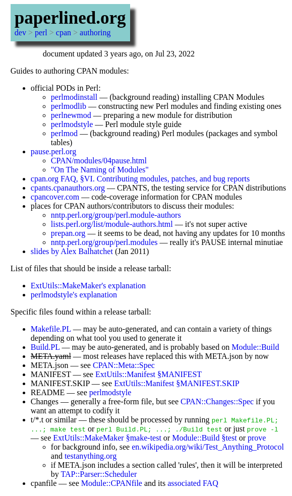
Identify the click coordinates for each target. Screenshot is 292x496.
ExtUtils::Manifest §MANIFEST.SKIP (177, 383)
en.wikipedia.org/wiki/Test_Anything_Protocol (208, 447)
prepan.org (68, 233)
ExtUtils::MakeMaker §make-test (107, 437)
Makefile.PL (51, 329)
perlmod (64, 133)
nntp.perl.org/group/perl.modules (104, 242)
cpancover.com (55, 197)
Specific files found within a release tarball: (81, 311)
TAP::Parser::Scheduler (99, 474)
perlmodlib (68, 106)
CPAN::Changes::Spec (217, 401)
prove (257, 437)
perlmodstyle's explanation (74, 294)
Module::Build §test (204, 437)
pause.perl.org (53, 151)
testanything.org (90, 456)
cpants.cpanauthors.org (68, 187)
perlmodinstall (74, 97)
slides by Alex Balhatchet (72, 251)
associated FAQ (192, 483)
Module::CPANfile (111, 483)
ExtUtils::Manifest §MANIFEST (148, 374)
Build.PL (45, 347)
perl (41, 32)
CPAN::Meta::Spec (124, 365)
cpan (63, 32)
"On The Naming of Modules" (100, 169)
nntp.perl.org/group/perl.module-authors (116, 215)
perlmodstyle (72, 124)
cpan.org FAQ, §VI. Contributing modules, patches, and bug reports (140, 178)
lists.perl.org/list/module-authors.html (112, 224)
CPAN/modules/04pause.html (99, 160)
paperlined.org (70, 18)
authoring (95, 32)
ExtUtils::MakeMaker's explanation (88, 285)
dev (20, 32)
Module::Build (255, 347)
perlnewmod (71, 115)
